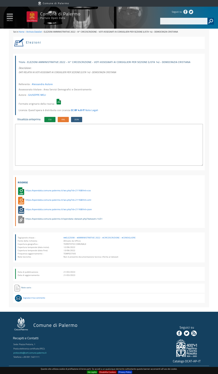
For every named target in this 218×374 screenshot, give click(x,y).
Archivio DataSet (34, 31)
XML (63, 119)
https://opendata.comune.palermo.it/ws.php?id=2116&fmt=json (59, 209)
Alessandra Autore (42, 84)
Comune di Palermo (56, 3)
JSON (76, 119)
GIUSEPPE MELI (37, 95)
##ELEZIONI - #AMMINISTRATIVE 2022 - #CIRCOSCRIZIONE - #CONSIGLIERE (100, 237)
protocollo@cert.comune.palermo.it (29, 352)
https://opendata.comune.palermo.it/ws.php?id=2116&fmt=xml (58, 200)
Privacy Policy (125, 372)
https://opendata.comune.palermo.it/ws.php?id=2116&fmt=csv (58, 190)
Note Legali (91, 110)
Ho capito (92, 372)
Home (21, 31)
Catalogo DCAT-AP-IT (187, 361)
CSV (50, 119)
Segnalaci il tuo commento (34, 297)
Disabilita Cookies (107, 372)
